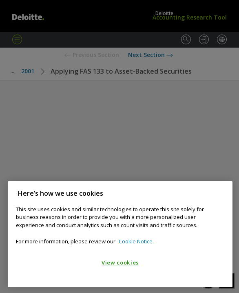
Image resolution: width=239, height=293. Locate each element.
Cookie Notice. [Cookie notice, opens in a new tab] (136, 241)
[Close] (222, 193)
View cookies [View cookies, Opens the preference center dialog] (120, 262)
